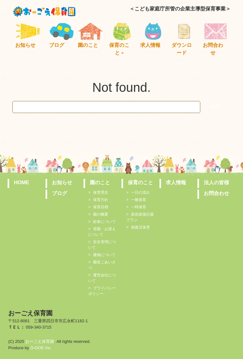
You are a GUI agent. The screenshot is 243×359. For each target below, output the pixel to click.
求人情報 (150, 45)
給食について (104, 221)
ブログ (56, 45)
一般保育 (138, 200)
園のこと (88, 45)
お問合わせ (213, 48)
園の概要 (100, 214)
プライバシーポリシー (102, 291)
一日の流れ (140, 192)
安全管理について (102, 245)
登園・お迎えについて (102, 232)
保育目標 (100, 207)
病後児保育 (140, 227)
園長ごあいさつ (102, 265)
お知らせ (25, 45)
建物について (104, 255)
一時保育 (138, 207)
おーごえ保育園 (39, 341)
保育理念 (100, 192)
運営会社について (102, 278)
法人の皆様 (216, 182)
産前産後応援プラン (140, 217)
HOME (21, 182)
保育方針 (100, 200)
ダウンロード (181, 48)
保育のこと (119, 48)
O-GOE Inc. (41, 347)
